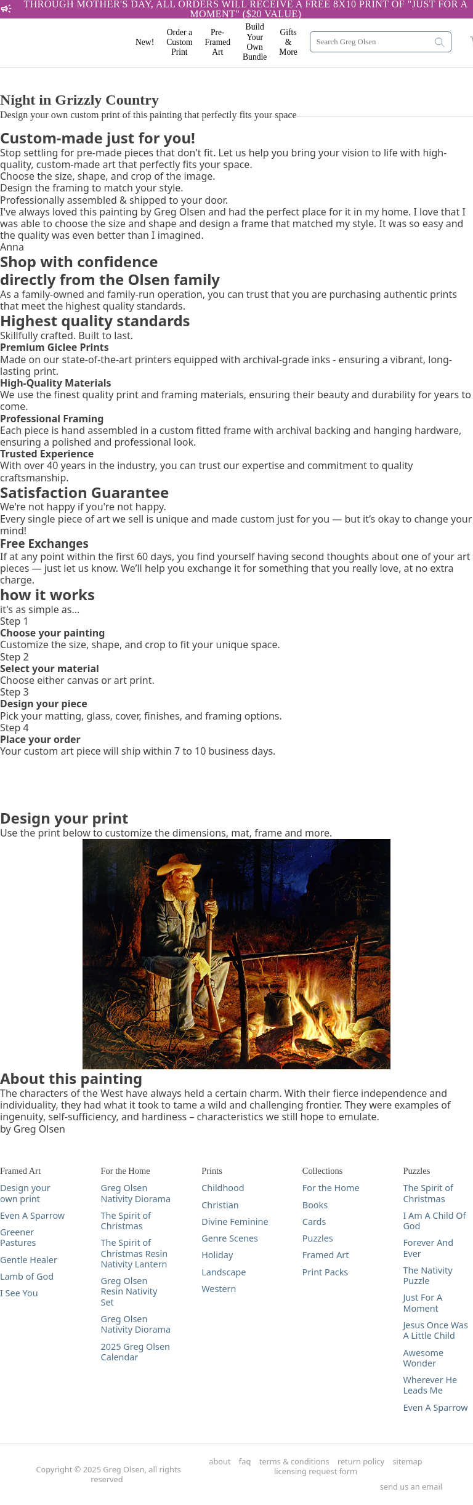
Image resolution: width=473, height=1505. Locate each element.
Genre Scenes (229, 1238)
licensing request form (315, 1471)
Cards (314, 1221)
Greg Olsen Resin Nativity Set (129, 1291)
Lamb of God (27, 1276)
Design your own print (25, 1193)
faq (245, 1461)
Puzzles (317, 1238)
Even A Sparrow (32, 1215)
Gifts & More (288, 42)
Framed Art (325, 1255)
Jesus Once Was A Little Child (435, 1330)
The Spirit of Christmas (126, 1221)
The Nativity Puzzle (427, 1275)
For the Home (331, 1187)
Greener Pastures (18, 1237)
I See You (19, 1293)
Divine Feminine (234, 1221)
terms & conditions (294, 1461)
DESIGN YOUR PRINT (48, 73)
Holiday (217, 1255)
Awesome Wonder (423, 1358)
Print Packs (325, 1272)
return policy (361, 1461)
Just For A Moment (422, 1303)
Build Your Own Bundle (255, 42)
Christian (219, 1205)
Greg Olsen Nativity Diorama (136, 1193)
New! (144, 42)
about (219, 1461)
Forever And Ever (428, 1248)
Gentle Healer (28, 1259)
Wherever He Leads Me (430, 1385)
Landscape (223, 1272)
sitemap (407, 1461)
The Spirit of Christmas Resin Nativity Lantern (134, 1253)
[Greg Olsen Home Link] (73, 43)
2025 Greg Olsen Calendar (135, 1352)
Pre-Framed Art (218, 42)
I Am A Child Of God (434, 1221)
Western (218, 1288)
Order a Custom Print (179, 42)
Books (315, 1205)
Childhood (222, 1187)
